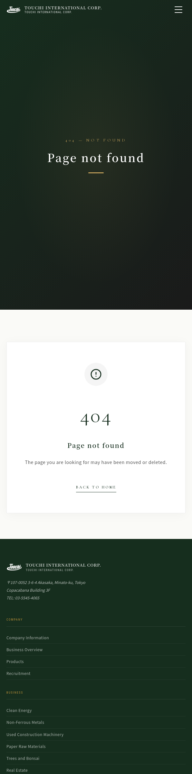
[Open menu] (178, 10)
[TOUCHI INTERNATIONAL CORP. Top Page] (54, 9)
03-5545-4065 (27, 597)
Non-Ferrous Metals (25, 722)
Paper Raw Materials (26, 746)
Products (15, 661)
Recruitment (18, 673)
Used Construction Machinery (34, 734)
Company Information (27, 637)
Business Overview (24, 649)
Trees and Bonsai (23, 758)
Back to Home (96, 487)
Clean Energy (19, 710)
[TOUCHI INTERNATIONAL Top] (96, 567)
